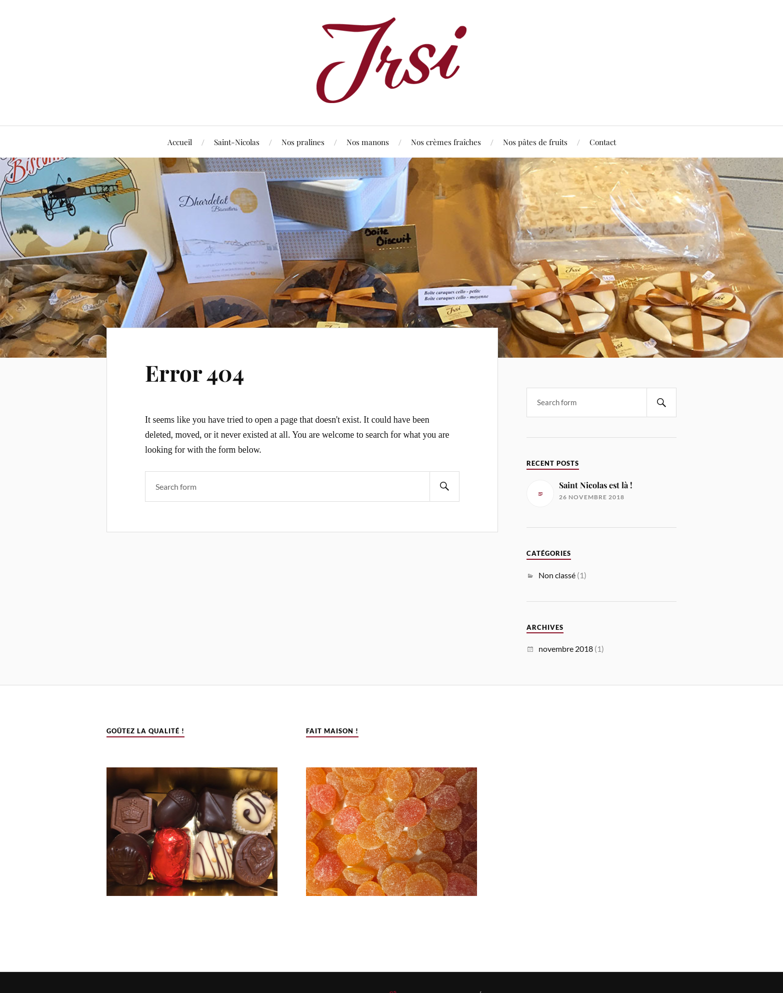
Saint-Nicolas (237, 142)
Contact (603, 142)
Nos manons (367, 142)
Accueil (180, 142)
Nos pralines (303, 142)
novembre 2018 (565, 648)
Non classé (557, 575)
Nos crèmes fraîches (446, 142)
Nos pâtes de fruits (535, 142)
